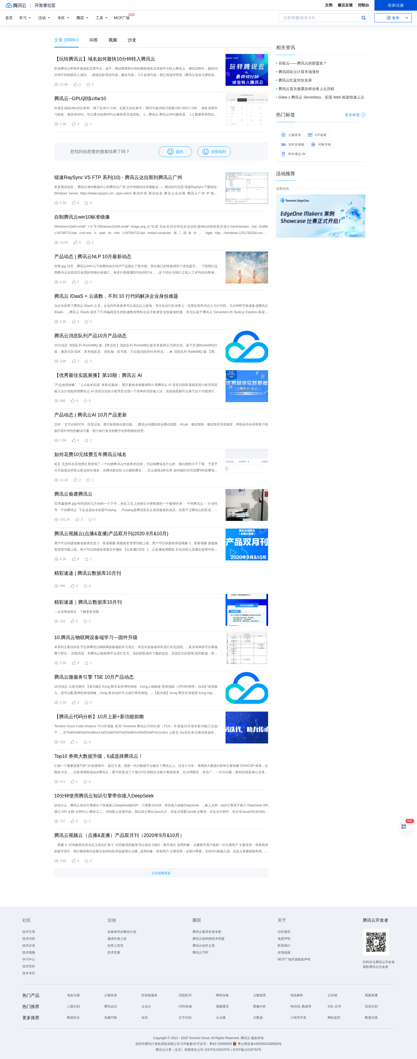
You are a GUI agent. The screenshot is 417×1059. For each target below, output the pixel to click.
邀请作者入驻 (117, 939)
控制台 (363, 5)
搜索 (363, 18)
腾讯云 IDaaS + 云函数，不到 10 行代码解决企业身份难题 (116, 296)
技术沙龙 (28, 945)
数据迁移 (371, 1017)
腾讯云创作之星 (204, 945)
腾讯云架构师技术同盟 (208, 939)
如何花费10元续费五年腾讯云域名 (90, 454)
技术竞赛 (113, 952)
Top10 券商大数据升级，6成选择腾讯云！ (98, 756)
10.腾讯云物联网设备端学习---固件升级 (95, 637)
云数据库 (259, 995)
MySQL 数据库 (300, 1006)
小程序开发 (298, 1017)
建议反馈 (345, 5)
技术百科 (28, 966)
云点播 (221, 1017)
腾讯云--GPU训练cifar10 (80, 98)
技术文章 (28, 932)
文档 (328, 5)
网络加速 (222, 995)
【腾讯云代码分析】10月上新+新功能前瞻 (99, 716)
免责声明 (284, 939)
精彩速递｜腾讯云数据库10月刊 (88, 602)
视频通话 (222, 1006)
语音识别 (371, 1006)
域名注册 (73, 995)
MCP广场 (122, 17)
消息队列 (185, 995)
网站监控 (334, 1017)
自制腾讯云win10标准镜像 (82, 217)
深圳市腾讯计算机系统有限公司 (157, 1044)
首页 (9, 18)
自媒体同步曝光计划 (121, 932)
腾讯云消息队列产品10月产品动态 (90, 335)
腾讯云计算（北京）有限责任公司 (179, 1050)
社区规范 (284, 932)
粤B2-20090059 (220, 1044)
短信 (144, 1017)
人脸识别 (73, 1006)
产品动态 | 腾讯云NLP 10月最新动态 (92, 256)
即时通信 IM (293, 154)
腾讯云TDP (200, 952)
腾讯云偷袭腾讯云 (73, 494)
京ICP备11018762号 (246, 1050)
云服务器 (291, 135)
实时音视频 (292, 144)
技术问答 (28, 939)
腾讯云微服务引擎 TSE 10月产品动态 (94, 677)
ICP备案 (317, 135)
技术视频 (28, 952)
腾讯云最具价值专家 (207, 932)
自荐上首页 (115, 945)
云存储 (332, 995)
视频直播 (371, 995)
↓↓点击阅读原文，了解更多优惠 (76, 612)
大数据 (258, 1017)
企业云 (146, 1006)
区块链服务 (149, 995)
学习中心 (28, 959)
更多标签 (355, 115)
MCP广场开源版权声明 (294, 959)
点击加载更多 (161, 873)
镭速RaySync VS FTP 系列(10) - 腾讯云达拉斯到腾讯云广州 (118, 177)
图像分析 (259, 1006)
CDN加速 (185, 1006)
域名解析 (296, 995)
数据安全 (73, 1017)
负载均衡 (110, 1017)
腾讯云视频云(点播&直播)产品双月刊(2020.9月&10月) (111, 533)
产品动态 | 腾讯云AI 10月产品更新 (90, 415)
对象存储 (321, 144)
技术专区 (28, 973)
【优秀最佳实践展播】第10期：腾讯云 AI (98, 375)
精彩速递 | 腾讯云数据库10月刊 (87, 573)
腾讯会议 (110, 1006)
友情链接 (284, 952)
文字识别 (185, 1017)
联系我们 (284, 945)
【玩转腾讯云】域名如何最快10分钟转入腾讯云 (104, 59)
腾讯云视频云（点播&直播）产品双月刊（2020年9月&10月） (119, 835)
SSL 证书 (334, 1006)
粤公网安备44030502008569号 (260, 1044)
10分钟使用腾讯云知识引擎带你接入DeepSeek (104, 795)
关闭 (361, 199)
